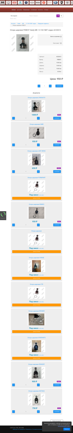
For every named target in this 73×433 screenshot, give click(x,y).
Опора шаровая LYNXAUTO (36, 97)
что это (41, 195)
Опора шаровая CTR (36, 284)
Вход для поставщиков (19, 429)
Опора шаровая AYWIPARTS (37, 338)
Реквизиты (29, 429)
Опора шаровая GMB (36, 124)
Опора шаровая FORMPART (36, 177)
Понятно (67, 429)
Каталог (13, 23)
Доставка (19, 9)
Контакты (40, 9)
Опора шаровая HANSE (36, 258)
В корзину (59, 85)
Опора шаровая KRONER (37, 311)
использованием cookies (64, 426)
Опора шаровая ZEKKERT (36, 364)
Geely (18, 23)
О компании (34, 9)
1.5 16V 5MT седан (31, 23)
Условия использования (39, 429)
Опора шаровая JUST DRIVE (36, 151)
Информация (26, 9)
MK (23, 23)
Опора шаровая (36, 231)
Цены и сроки (36, 198)
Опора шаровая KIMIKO (36, 204)
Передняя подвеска (43, 23)
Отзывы (46, 9)
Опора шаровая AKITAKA (36, 391)
